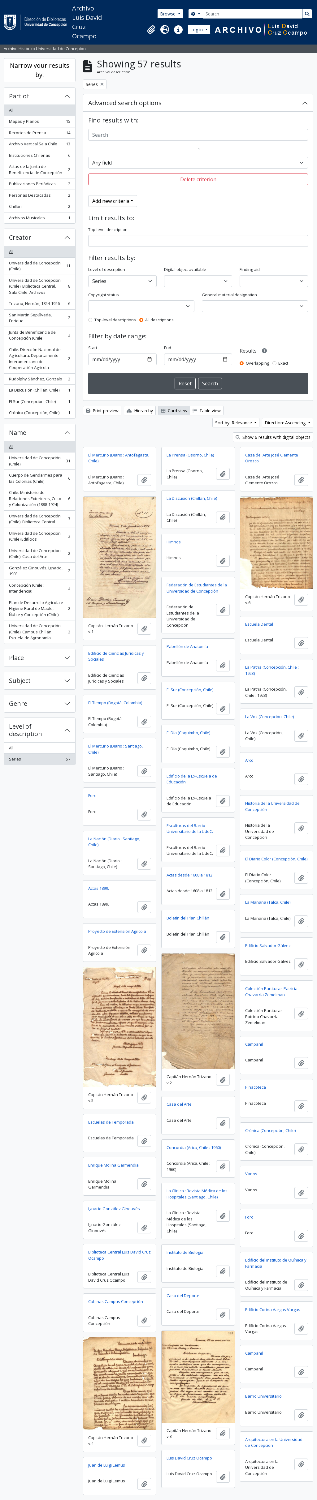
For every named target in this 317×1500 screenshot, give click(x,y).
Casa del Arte (179, 1104)
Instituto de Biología (185, 1252)
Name (17, 432)
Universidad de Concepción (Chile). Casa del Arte (39, 553)
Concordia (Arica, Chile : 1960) (194, 1147)
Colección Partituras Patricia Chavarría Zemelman (271, 991)
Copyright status (103, 295)
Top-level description (108, 229)
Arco (249, 760)
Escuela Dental (259, 624)
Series (39, 760)
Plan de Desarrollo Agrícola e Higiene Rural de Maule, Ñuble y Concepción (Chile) (39, 608)
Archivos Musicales (39, 219)
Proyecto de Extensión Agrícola (117, 931)
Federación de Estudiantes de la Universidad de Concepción (197, 588)
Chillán (39, 208)
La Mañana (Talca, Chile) (267, 902)
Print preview (102, 411)
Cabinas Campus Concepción (115, 1301)
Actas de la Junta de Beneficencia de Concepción (39, 169)
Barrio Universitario (263, 1396)
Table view (207, 411)
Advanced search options (125, 103)
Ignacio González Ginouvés (114, 1208)
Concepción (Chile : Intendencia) (39, 588)
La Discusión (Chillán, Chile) (39, 391)
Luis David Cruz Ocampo (189, 1458)
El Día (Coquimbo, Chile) (188, 732)
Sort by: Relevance (234, 423)
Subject (20, 680)
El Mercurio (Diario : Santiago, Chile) (115, 749)
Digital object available (185, 269)
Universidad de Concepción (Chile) (39, 266)
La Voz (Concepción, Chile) (269, 716)
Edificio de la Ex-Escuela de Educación (192, 779)
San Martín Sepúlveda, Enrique (39, 318)
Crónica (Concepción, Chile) (39, 414)
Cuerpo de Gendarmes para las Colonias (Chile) (39, 478)
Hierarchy (140, 411)
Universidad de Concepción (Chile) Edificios (39, 536)
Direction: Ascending (286, 423)
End (167, 347)
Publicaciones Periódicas (39, 185)
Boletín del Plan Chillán (188, 918)
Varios (251, 1173)
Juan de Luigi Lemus (106, 1465)
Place (16, 658)
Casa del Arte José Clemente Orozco (271, 458)
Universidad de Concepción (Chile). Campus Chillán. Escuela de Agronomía (39, 632)
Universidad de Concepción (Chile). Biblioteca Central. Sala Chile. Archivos (39, 286)
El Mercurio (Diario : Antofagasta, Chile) (118, 458)
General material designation (229, 295)
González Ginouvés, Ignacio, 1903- (39, 571)
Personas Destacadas (39, 196)
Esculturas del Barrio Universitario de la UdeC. (190, 828)
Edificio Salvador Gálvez (268, 945)
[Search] (252, 14)
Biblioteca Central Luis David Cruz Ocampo (119, 1255)
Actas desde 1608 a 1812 (189, 875)
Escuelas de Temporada (111, 1122)
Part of (19, 96)
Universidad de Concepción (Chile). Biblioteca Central (39, 519)
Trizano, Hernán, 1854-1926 (39, 305)
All (11, 110)
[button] (151, 29)
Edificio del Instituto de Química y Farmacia (275, 1263)
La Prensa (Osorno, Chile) (190, 455)
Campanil (254, 1044)
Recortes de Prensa (39, 134)
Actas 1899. (98, 888)
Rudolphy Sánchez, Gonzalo (39, 380)
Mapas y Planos (39, 122)
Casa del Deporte (183, 1295)
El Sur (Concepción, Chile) (39, 403)
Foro (92, 795)
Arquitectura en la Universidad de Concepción (273, 1442)
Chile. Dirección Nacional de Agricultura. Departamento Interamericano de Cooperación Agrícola (39, 359)
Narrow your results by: (39, 70)
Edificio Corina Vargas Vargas (272, 1309)
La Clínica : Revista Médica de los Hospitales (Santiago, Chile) (197, 1194)
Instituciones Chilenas (39, 156)
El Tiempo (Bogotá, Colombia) (115, 702)
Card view (174, 411)
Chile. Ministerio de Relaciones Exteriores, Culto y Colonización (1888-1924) (39, 498)
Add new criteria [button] (110, 201)
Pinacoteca (255, 1087)
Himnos (174, 542)
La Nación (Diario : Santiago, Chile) (114, 842)
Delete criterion (198, 179)
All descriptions (159, 320)
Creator (20, 237)
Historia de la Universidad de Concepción (272, 806)
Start (92, 347)
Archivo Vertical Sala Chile (39, 145)
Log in (197, 29)
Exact (283, 363)
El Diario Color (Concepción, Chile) (276, 859)
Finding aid (250, 269)
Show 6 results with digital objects (273, 437)
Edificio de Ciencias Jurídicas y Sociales (116, 656)
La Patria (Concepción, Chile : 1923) (272, 670)
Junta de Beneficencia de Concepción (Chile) (39, 335)
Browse (168, 14)
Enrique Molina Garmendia (113, 1165)
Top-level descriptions (115, 320)
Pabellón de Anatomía (187, 646)
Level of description (25, 730)
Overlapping (257, 363)
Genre (18, 703)
